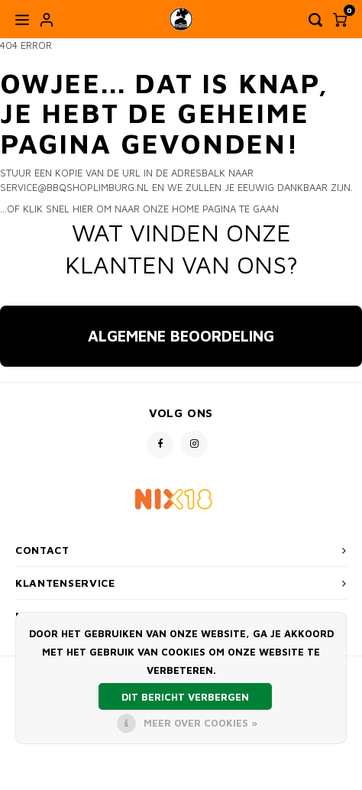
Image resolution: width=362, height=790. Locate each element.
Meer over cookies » (200, 723)
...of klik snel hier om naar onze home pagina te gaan (139, 208)
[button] (12, 382)
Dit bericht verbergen (185, 697)
